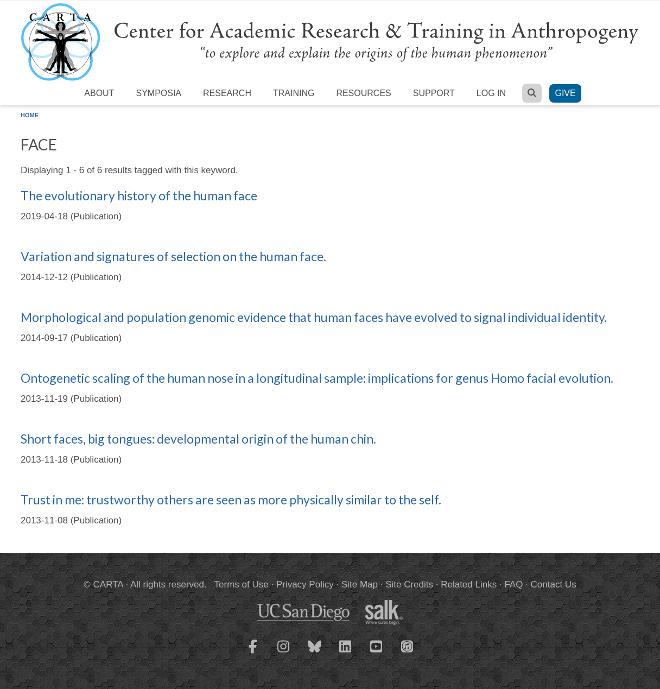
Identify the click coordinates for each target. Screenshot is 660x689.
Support (434, 93)
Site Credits (409, 584)
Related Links (469, 584)
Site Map (359, 584)
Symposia (158, 93)
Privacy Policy (305, 584)
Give (565, 93)
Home (30, 115)
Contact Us (553, 584)
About (99, 93)
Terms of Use (241, 584)
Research (227, 93)
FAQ (513, 584)
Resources (363, 93)
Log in (491, 93)
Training (293, 93)
